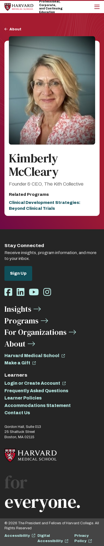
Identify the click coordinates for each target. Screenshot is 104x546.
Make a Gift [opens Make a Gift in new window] (17, 362)
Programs (21, 320)
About (15, 29)
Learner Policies (23, 398)
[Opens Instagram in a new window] (47, 292)
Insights (17, 309)
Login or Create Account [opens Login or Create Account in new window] (32, 383)
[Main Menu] (97, 7)
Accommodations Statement (37, 405)
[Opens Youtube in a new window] (34, 292)
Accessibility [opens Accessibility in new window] (17, 536)
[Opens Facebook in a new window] (8, 292)
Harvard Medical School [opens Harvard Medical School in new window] (31, 355)
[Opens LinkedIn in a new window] (20, 292)
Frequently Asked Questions (36, 390)
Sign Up (18, 273)
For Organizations (35, 332)
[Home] (18, 7)
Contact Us (17, 412)
